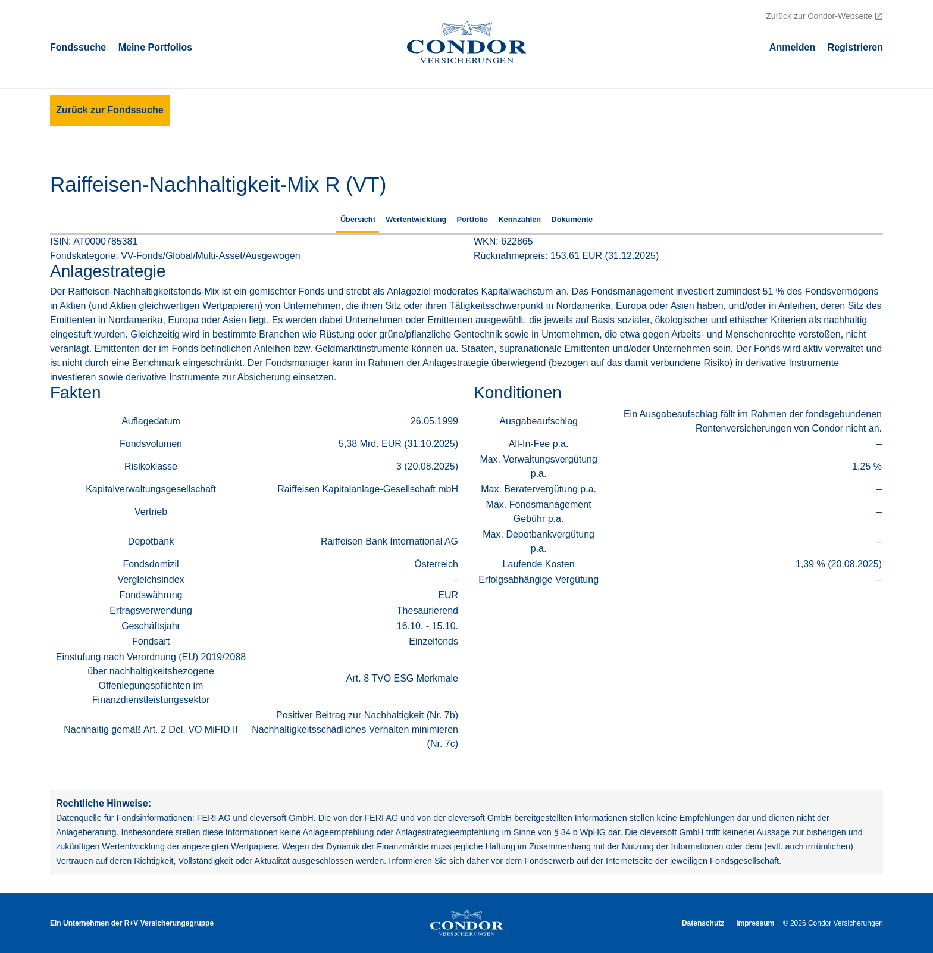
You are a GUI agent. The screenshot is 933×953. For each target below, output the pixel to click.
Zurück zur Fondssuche (109, 110)
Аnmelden (792, 47)
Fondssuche (78, 47)
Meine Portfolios (155, 47)
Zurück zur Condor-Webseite (819, 16)
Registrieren (855, 47)
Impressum (755, 923)
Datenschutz (703, 923)
